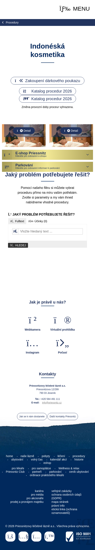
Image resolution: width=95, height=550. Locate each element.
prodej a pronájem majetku (27, 501)
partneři (37, 471)
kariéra (39, 491)
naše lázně (27, 456)
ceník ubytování (79, 471)
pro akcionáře (35, 498)
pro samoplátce (41, 468)
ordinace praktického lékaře (47, 475)
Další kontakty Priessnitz (63, 416)
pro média (37, 494)
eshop (47, 462)
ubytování (17, 459)
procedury (79, 456)
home (9, 456)
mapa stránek (60, 501)
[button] (74, 9)
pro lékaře (18, 468)
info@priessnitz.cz (52, 402)
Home (15, 9)
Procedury (12, 22)
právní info (58, 505)
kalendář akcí (58, 459)
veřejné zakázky (62, 491)
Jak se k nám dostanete (32, 416)
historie (78, 459)
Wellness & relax (68, 468)
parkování (55, 471)
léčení (61, 456)
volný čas (36, 459)
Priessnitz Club (15, 471)
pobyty (46, 456)
